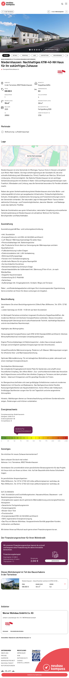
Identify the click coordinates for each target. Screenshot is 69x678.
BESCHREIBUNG (57, 55)
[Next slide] (65, 49)
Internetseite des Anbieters (16, 631)
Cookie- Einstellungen (23, 661)
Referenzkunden (8, 665)
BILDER (6, 55)
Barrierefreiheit (8, 660)
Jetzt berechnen (55, 560)
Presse (4, 655)
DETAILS (15, 55)
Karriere (4, 658)
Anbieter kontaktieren (34, 675)
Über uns (4, 653)
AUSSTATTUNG (44, 55)
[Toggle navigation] (66, 3)
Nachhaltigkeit (7, 663)
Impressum (5, 631)
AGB (18, 655)
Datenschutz (22, 658)
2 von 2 (58, 12)
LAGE (34, 55)
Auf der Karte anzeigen (34, 156)
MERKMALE (25, 55)
